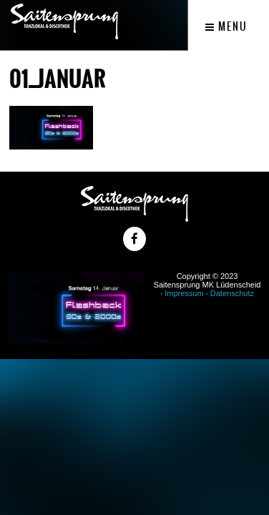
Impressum (184, 293)
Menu (226, 26)
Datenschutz (232, 293)
